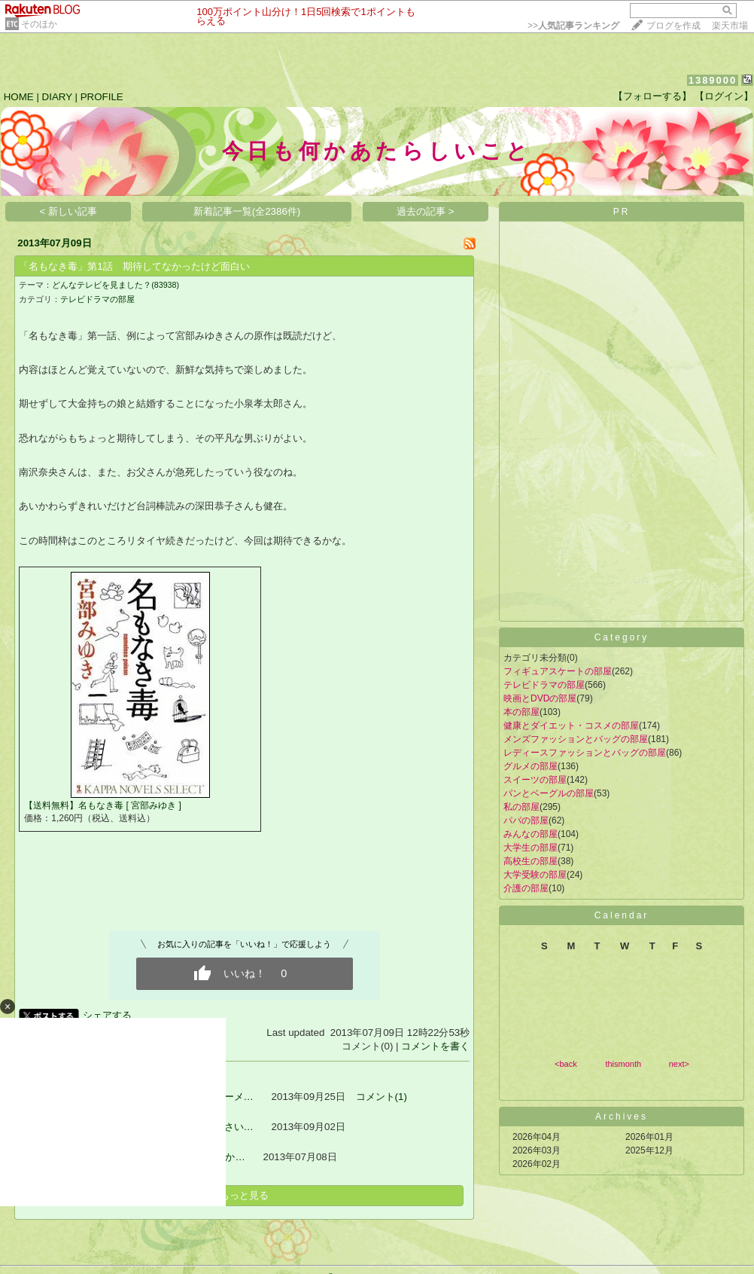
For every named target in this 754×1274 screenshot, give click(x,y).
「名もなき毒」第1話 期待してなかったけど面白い (134, 266)
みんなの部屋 (530, 834)
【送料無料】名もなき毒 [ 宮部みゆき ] (102, 805)
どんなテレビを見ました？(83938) (115, 284)
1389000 (713, 80)
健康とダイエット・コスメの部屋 (571, 725)
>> (573, 25)
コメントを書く (435, 1046)
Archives (621, 1116)
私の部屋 (521, 807)
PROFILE (102, 96)
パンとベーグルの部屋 (548, 793)
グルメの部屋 (530, 766)
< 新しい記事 (69, 211)
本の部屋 (521, 712)
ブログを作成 (673, 25)
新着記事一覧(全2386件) (247, 211)
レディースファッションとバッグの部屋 (584, 752)
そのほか (39, 24)
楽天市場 (730, 25)
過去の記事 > (426, 211)
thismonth (623, 1063)
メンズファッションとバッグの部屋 (575, 739)
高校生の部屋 (530, 861)
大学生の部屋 (530, 847)
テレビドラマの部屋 (97, 299)
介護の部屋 (526, 888)
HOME (19, 96)
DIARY (57, 96)
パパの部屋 (526, 820)
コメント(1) (381, 1096)
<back (566, 1063)
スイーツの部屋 (535, 779)
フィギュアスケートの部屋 (557, 671)
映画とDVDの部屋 (539, 698)
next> (679, 1063)
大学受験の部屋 (535, 874)
